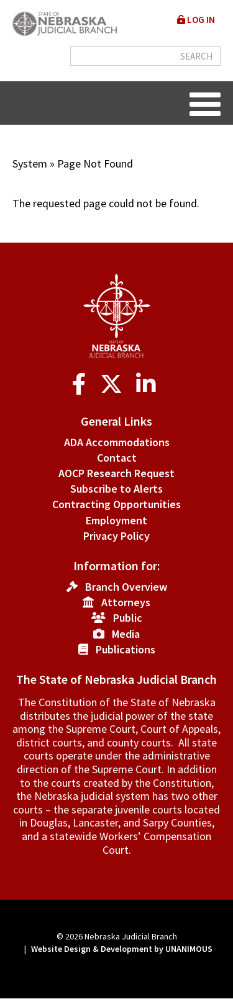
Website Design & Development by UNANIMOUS (121, 948)
